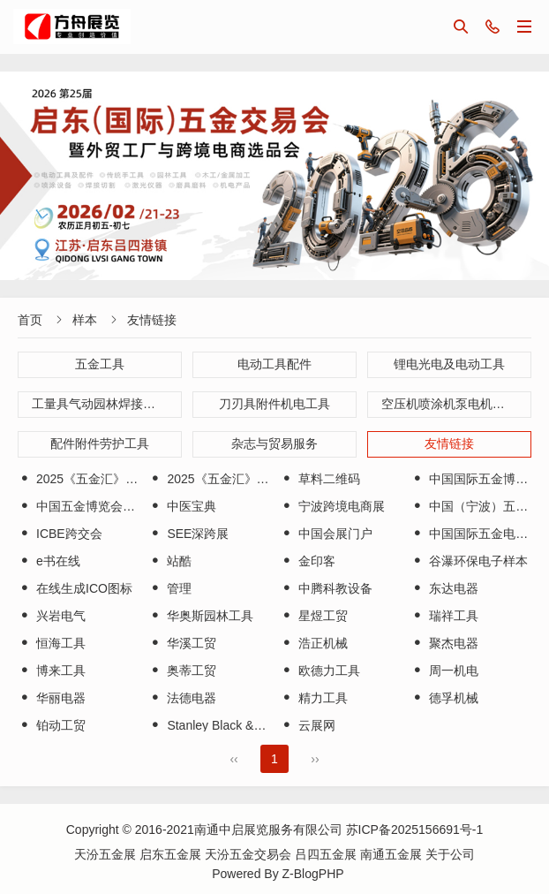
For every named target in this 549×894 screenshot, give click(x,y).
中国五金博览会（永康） (95, 506)
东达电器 (444, 588)
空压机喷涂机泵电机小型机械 (456, 404)
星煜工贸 (314, 616)
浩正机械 (314, 643)
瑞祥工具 (444, 616)
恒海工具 (52, 643)
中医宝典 (182, 506)
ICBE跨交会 (60, 534)
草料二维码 (320, 479)
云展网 (307, 725)
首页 (30, 320)
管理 (170, 588)
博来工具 (52, 670)
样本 (84, 320)
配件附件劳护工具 (99, 443)
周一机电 (444, 670)
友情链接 (152, 320)
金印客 (307, 561)
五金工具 (99, 364)
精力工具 (314, 698)
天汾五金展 (106, 854)
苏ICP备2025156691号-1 (415, 829)
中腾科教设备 (326, 588)
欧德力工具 (320, 670)
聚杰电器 (444, 643)
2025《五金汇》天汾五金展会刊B (249, 479)
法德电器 (182, 698)
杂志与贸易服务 (274, 443)
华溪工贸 (182, 643)
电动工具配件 (274, 364)
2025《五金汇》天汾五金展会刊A (119, 479)
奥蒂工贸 (182, 670)
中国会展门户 (326, 534)
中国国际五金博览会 (475, 479)
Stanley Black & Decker (222, 725)
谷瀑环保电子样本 (469, 561)
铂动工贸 (52, 725)
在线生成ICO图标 (75, 588)
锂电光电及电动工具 (449, 364)
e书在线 (49, 561)
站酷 (170, 561)
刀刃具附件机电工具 (274, 404)
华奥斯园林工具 (200, 616)
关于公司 (450, 854)
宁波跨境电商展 (332, 506)
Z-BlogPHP (313, 874)
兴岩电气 (52, 616)
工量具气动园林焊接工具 (100, 404)
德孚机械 (444, 698)
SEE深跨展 (188, 534)
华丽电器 (52, 698)
